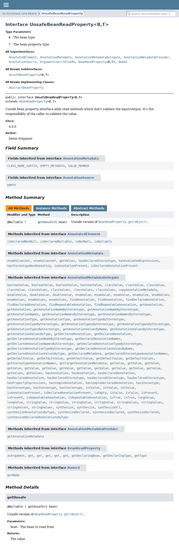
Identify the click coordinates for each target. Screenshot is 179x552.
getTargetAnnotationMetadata (82, 363)
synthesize (64, 407)
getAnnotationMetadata (25, 436)
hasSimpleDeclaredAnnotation (109, 383)
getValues (67, 260)
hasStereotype (147, 383)
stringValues (127, 402)
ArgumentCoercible (55, 62)
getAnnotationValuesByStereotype (137, 329)
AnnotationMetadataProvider (146, 57)
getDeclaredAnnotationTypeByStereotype (109, 343)
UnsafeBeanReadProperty (62, 13)
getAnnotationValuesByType (29, 334)
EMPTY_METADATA (52, 166)
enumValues (160, 295)
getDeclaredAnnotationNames (97, 338)
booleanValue (17, 285)
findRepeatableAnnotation (70, 304)
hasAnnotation (57, 373)
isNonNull (83, 241)
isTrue (115, 397)
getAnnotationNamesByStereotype (68, 314)
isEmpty (100, 392)
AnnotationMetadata (55, 57)
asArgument (16, 455)
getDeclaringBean (86, 455)
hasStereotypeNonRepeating (29, 265)
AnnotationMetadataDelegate (97, 57)
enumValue (83, 295)
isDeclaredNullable (56, 241)
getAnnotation (151, 304)
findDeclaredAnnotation (145, 299)
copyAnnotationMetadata (138, 290)
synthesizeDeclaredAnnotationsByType (37, 417)
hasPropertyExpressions (26, 383)
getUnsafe (45, 222)
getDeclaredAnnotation (72, 334)
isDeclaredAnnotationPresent (114, 265)
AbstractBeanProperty (26, 87)
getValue (117, 363)
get (30, 455)
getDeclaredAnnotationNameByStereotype (39, 338)
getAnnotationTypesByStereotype (87, 324)
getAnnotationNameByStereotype (58, 309)
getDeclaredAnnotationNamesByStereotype (40, 343)
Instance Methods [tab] (51, 208)
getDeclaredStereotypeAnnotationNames (136, 353)
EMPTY (11, 185)
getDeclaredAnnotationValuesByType (36, 353)
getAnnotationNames (23, 314)
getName (13, 475)
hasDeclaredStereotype (97, 260)
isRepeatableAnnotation (45, 397)
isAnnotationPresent (70, 265)
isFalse (116, 392)
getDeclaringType (117, 455)
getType (140, 455)
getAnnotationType (22, 319)
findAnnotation (82, 299)
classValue (113, 285)
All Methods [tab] (18, 208)
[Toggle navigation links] (6, 5)
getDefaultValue (20, 358)
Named (122, 62)
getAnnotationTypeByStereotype (98, 319)
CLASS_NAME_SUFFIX (22, 166)
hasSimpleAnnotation (65, 383)
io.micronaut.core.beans (19, 13)
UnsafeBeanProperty (24, 74)
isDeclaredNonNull (22, 241)
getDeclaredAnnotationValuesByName (104, 348)
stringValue (36, 402)
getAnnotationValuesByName (84, 329)
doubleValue (16, 295)
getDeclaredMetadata (84, 353)
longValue (146, 397)
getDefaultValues (140, 358)
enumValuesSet (18, 260)
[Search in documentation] (151, 13)
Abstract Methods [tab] (89, 208)
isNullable (103, 241)
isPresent (149, 392)
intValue (93, 387)
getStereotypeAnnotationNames (31, 363)
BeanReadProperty (92, 62)
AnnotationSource (23, 62)
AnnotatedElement (23, 57)
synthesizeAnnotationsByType (30, 412)
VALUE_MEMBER (78, 166)
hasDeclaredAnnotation (116, 373)
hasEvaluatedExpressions (139, 260)
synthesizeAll (109, 407)
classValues (37, 290)
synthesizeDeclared (73, 412)
